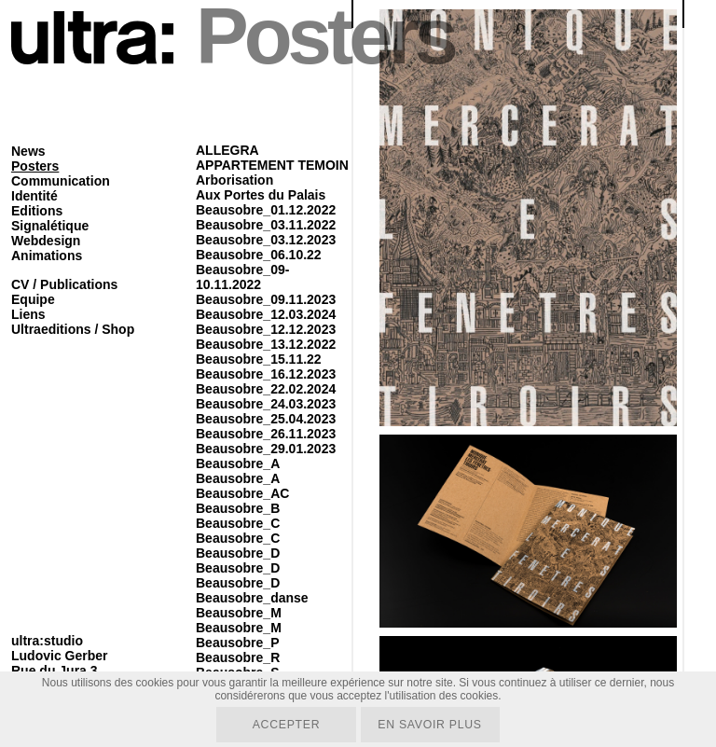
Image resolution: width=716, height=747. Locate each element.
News (28, 151)
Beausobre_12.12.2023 (266, 329)
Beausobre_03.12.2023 (266, 239)
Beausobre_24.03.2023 (266, 403)
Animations (46, 255)
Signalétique (50, 225)
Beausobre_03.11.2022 (266, 224)
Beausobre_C (238, 523)
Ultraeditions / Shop (72, 329)
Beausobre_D (238, 553)
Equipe (33, 299)
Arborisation (234, 180)
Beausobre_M (239, 612)
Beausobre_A (238, 463)
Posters (35, 166)
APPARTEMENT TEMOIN (272, 165)
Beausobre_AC (242, 493)
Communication (60, 180)
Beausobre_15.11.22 (259, 359)
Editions (36, 210)
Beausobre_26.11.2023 (266, 433)
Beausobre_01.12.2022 (266, 209)
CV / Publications (64, 284)
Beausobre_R (238, 657)
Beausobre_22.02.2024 (266, 388)
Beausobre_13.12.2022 (266, 344)
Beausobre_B (238, 508)
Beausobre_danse (252, 597)
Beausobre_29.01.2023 (266, 448)
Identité (34, 195)
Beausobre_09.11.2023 (266, 299)
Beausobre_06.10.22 (259, 254)
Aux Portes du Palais (260, 194)
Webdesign (45, 240)
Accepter (285, 723)
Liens (28, 314)
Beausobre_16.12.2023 (266, 374)
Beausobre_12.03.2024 (266, 314)
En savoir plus (431, 723)
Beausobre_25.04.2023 (266, 418)
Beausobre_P (237, 642)
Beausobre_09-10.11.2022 (242, 277)
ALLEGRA (227, 150)
